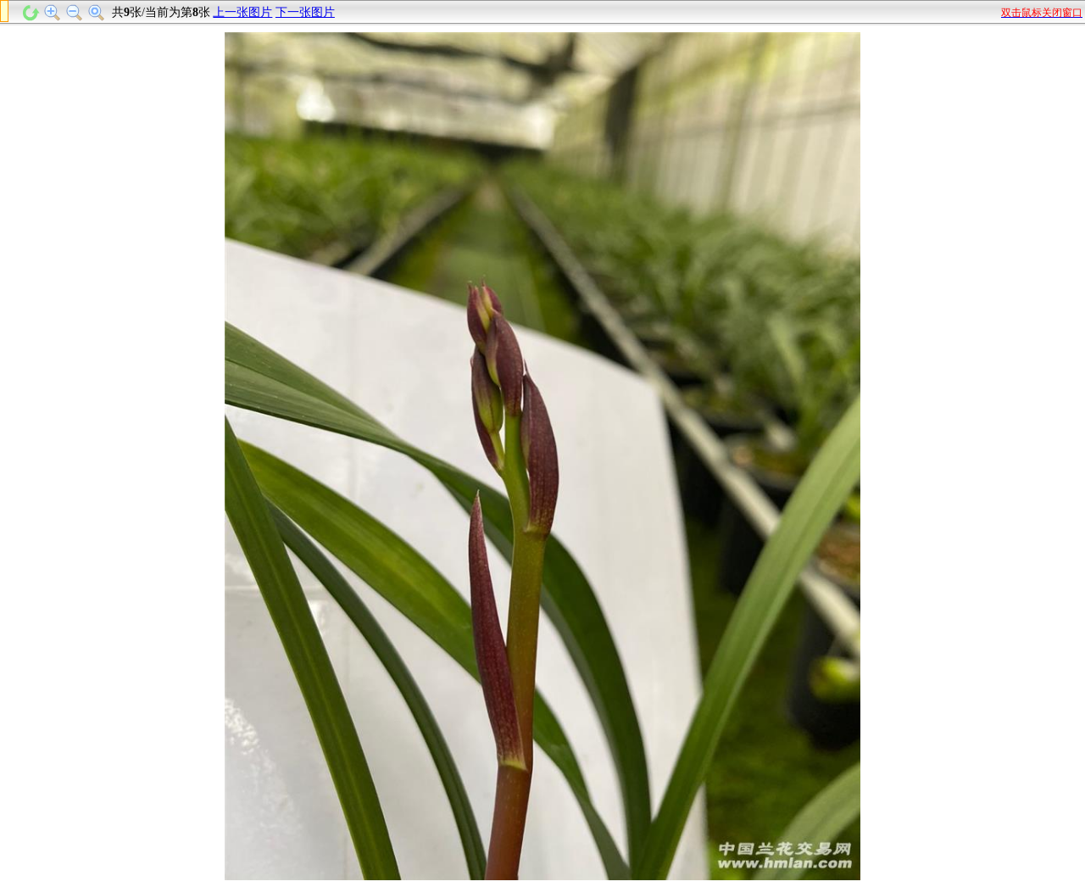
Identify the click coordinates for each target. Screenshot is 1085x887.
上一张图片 (242, 12)
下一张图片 (305, 12)
